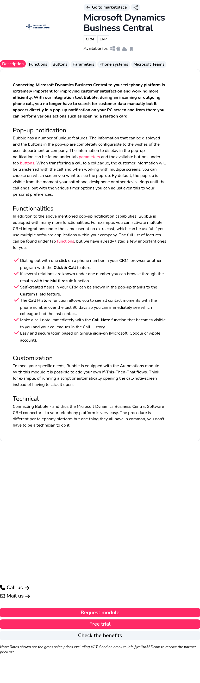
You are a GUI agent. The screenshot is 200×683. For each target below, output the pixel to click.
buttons (27, 163)
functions (65, 241)
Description (13, 64)
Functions (38, 64)
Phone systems (113, 64)
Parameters (83, 64)
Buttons (60, 64)
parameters (89, 157)
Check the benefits (100, 635)
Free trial (99, 623)
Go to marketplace (107, 7)
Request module (100, 612)
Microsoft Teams (148, 64)
